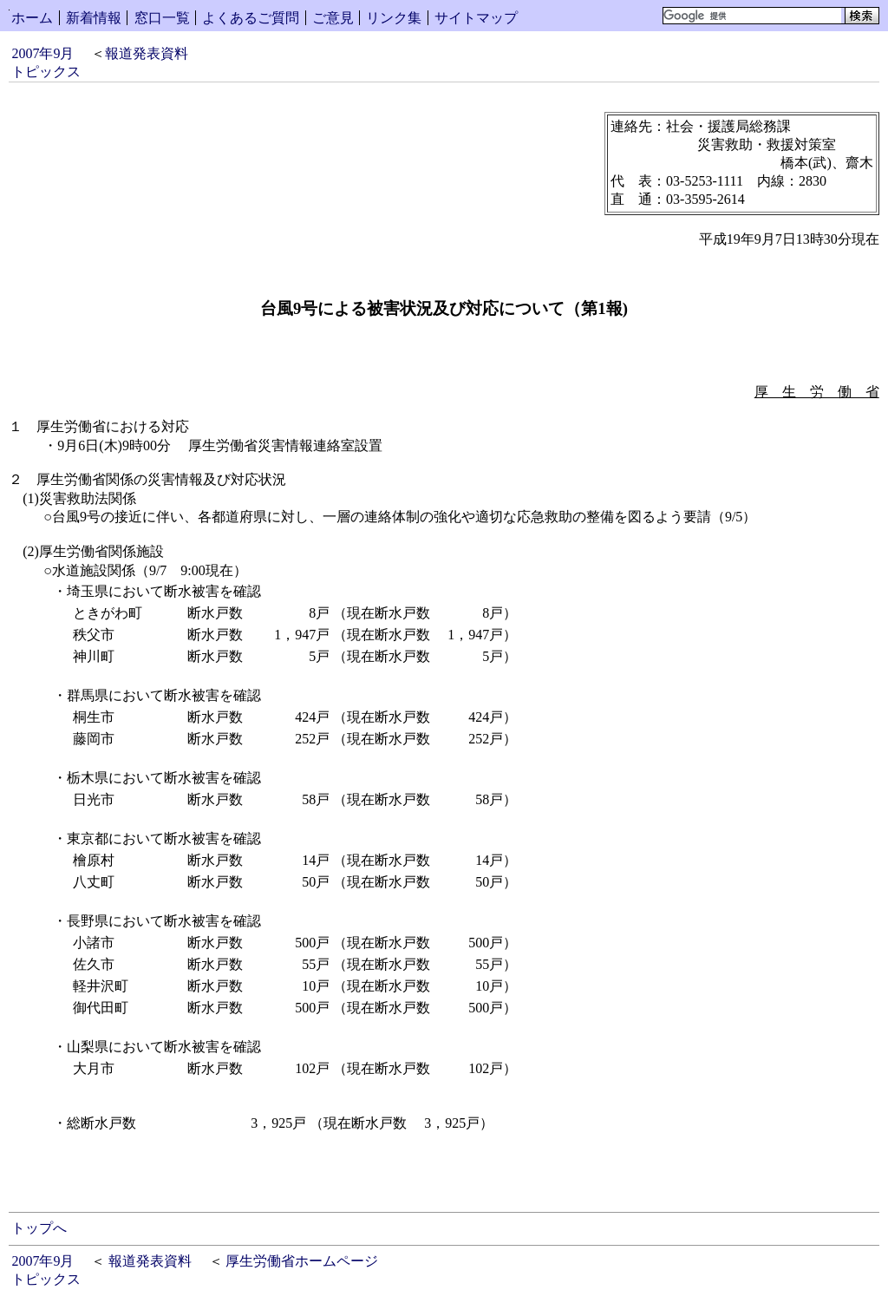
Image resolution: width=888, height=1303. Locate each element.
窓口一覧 (162, 17)
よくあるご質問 (250, 17)
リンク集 (393, 17)
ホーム (32, 17)
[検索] (752, 15)
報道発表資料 (146, 53)
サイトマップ (476, 17)
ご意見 (333, 17)
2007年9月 (42, 53)
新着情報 (93, 17)
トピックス (46, 71)
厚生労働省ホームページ (301, 1261)
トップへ (39, 1228)
